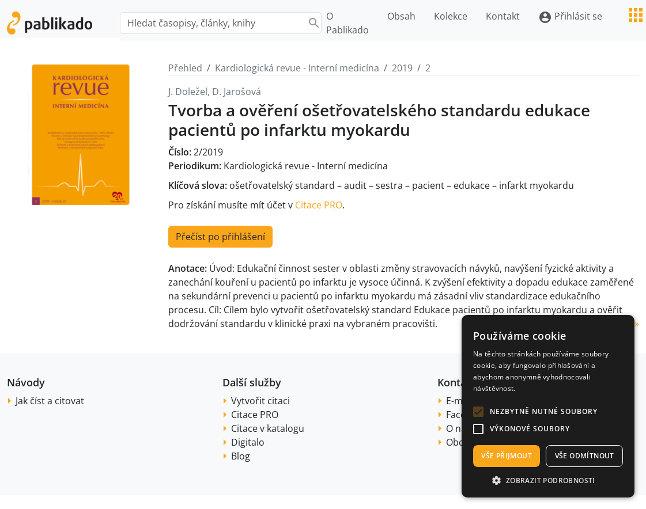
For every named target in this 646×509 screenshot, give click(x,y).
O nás (458, 428)
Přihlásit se (570, 17)
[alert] (548, 406)
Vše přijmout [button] (506, 456)
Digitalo (248, 442)
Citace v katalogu (267, 428)
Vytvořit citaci (260, 400)
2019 (402, 68)
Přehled (185, 68)
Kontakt (503, 16)
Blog (240, 456)
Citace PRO (318, 205)
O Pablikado (347, 23)
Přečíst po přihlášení (220, 236)
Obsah (401, 16)
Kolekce (450, 16)
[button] (478, 411)
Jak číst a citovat (50, 400)
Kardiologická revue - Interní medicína (297, 68)
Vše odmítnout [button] (584, 456)
